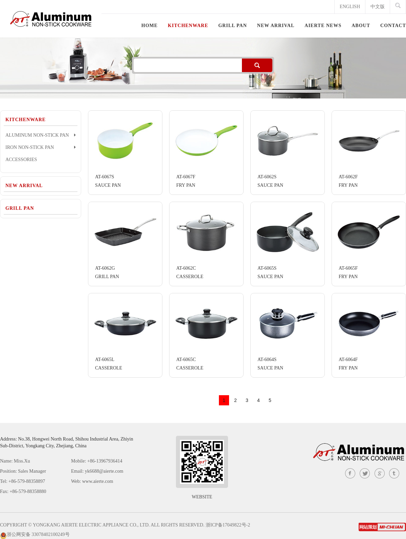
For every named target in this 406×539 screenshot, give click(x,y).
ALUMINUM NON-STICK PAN (40, 135)
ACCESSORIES (21, 159)
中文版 (377, 6)
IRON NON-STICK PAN (40, 147)
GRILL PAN (19, 208)
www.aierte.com (97, 481)
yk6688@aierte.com (104, 471)
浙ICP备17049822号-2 (228, 524)
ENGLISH (350, 6)
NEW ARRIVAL (24, 185)
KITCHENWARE (25, 119)
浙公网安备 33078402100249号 (38, 534)
